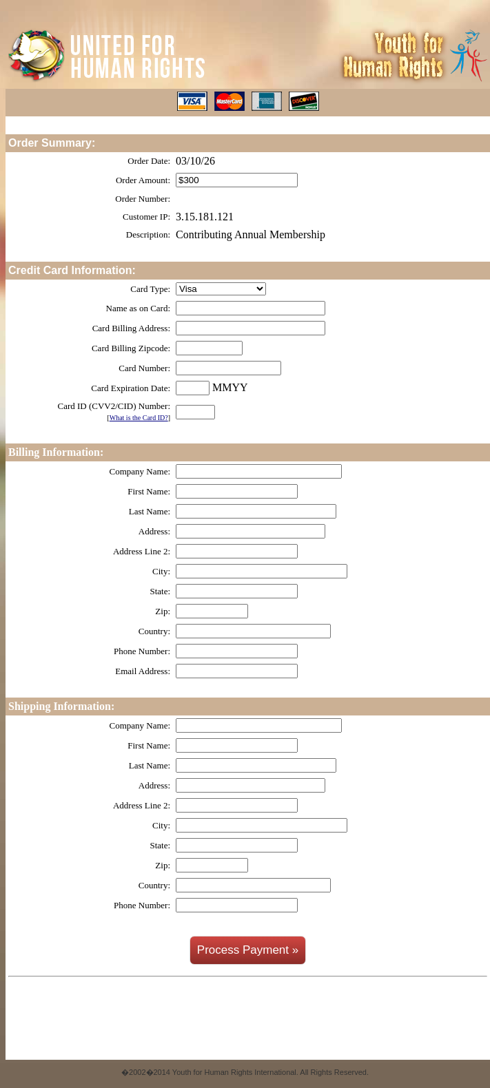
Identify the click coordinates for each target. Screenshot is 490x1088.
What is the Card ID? (139, 417)
